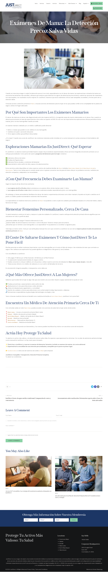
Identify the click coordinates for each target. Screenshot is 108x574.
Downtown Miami (64, 541)
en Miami (43, 351)
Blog (80, 3)
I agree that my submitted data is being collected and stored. (23, 435)
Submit (74, 522)
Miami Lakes (72, 168)
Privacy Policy (31, 571)
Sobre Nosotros (72, 3)
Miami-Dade (28, 308)
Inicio (36, 3)
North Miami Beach (88, 168)
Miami (33, 104)
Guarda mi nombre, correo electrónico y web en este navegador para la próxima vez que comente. (32, 421)
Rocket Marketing (97, 571)
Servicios (42, 3)
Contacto (48, 3)
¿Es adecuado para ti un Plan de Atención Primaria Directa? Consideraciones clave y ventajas (78, 498)
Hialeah (79, 168)
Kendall (96, 168)
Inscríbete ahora (13, 351)
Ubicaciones (62, 3)
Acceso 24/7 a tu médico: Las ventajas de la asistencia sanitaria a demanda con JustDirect (27, 494)
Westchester (10, 170)
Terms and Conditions (41, 571)
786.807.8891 (85, 542)
